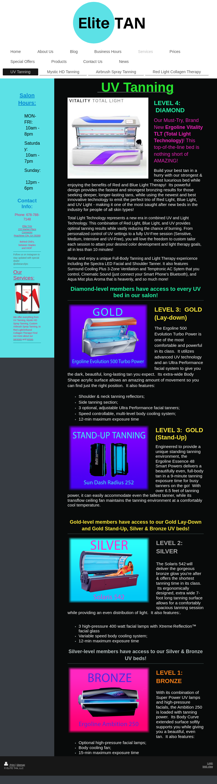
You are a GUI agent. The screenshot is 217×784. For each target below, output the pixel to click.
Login (210, 763)
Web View (208, 766)
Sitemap (20, 764)
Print (9, 764)
